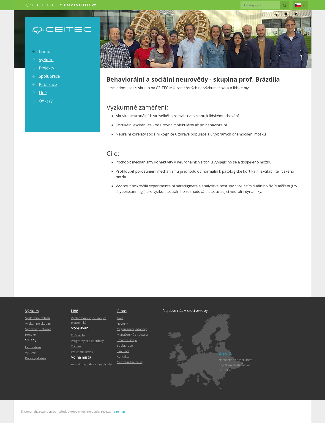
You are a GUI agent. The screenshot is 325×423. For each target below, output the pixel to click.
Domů (44, 51)
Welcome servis (82, 352)
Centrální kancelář (129, 362)
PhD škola (78, 335)
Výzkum (46, 59)
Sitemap (119, 411)
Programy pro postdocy (87, 341)
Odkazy (46, 101)
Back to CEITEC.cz (80, 5)
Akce (120, 318)
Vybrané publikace (38, 329)
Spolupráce (49, 76)
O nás (122, 310)
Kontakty (123, 356)
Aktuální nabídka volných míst (91, 364)
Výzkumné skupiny (38, 323)
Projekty (46, 68)
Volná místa (81, 357)
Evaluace (123, 351)
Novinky (122, 323)
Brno (225, 353)
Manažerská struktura (132, 334)
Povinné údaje (127, 340)
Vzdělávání (80, 328)
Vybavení (31, 353)
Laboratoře (33, 347)
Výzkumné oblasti (37, 318)
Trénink (76, 346)
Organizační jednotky (132, 329)
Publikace (48, 84)
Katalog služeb (35, 358)
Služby (30, 340)
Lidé (43, 92)
